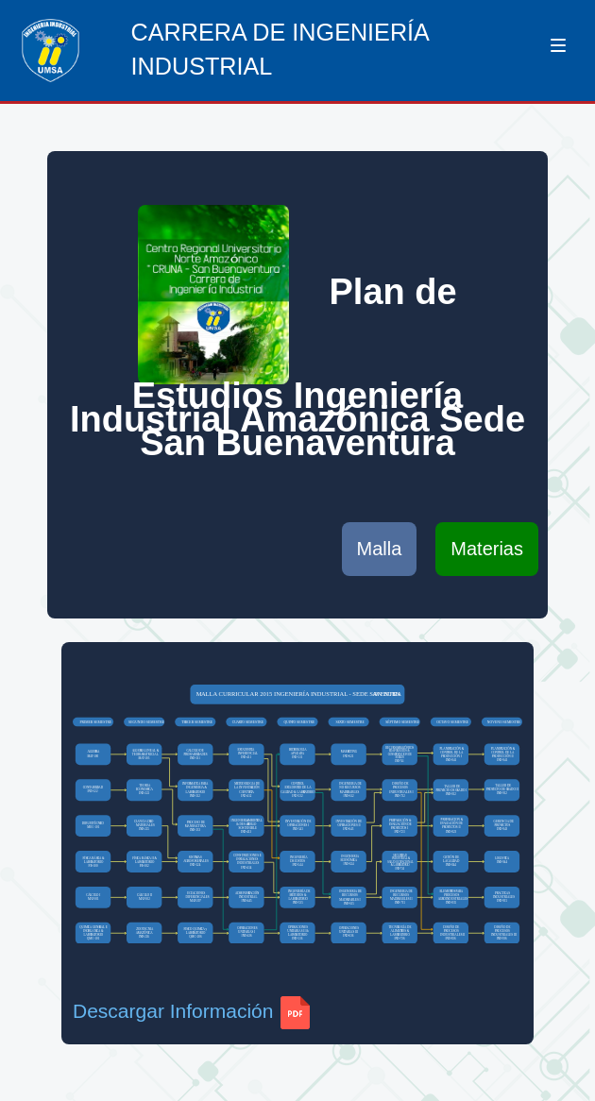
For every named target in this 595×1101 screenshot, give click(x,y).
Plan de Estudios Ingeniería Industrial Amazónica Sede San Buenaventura (297, 334)
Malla (379, 548)
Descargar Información (192, 1011)
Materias (486, 548)
